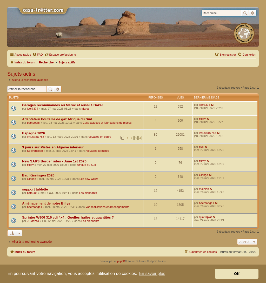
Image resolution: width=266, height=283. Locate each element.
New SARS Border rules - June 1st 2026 (54, 161)
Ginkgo (31, 178)
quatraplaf (205, 217)
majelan (204, 188)
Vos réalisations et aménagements (107, 206)
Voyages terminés (97, 150)
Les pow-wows (88, 178)
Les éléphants (88, 192)
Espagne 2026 (33, 133)
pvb (201, 146)
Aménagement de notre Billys (46, 203)
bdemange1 (34, 206)
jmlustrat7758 (35, 136)
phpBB (121, 261)
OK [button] (237, 274)
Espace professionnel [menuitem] (61, 54)
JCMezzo (33, 220)
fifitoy (202, 118)
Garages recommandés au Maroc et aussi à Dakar (62, 105)
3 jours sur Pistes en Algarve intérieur (53, 147)
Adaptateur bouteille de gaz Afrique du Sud (57, 119)
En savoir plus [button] (152, 273)
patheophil (33, 122)
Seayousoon (35, 150)
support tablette (35, 189)
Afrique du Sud (86, 164)
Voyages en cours (99, 136)
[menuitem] (37, 54)
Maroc (86, 108)
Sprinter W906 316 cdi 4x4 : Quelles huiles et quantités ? (68, 217)
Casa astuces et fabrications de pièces (107, 122)
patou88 (32, 192)
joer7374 (32, 108)
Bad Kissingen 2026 (38, 175)
